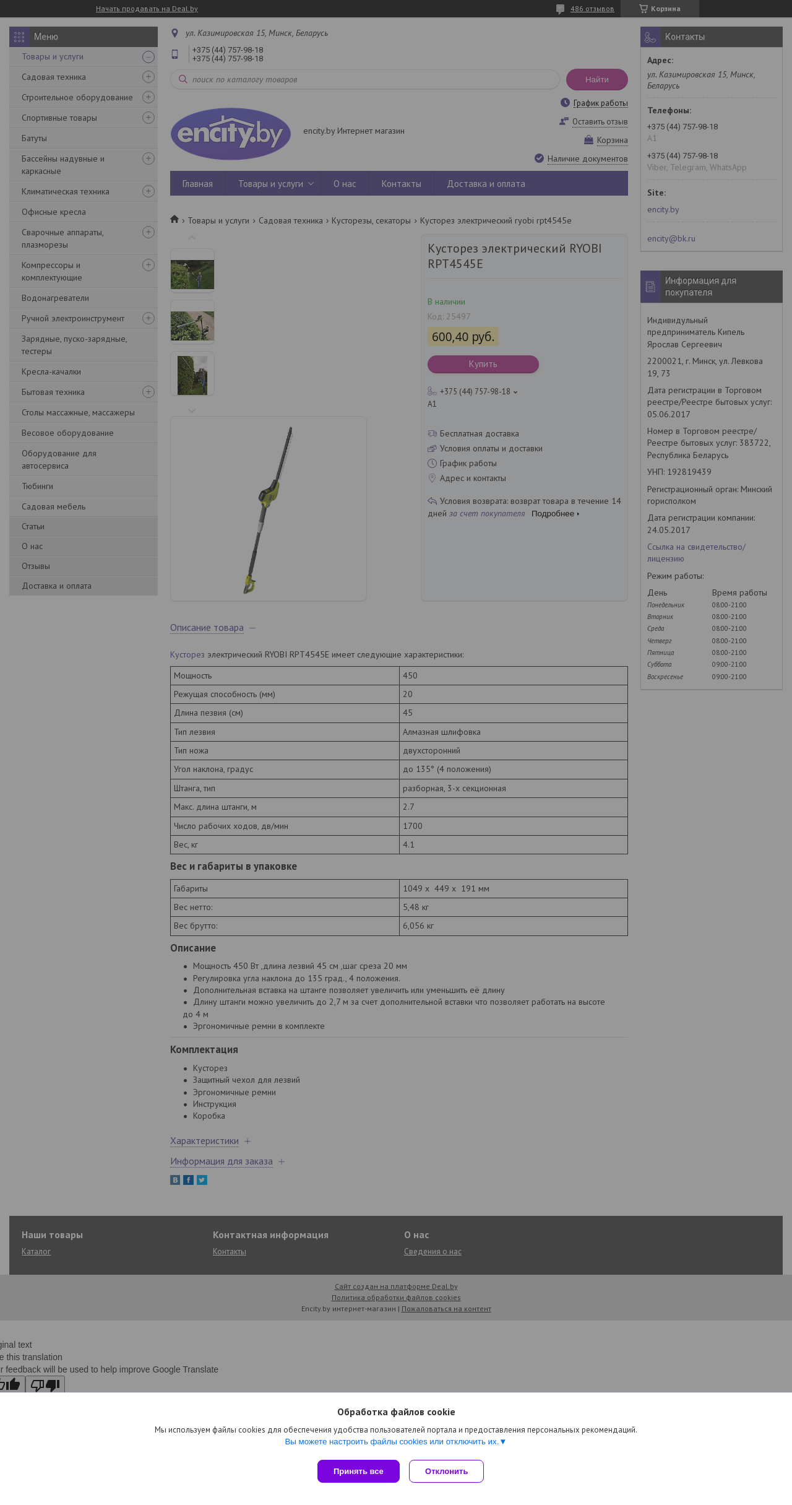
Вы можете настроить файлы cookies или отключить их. (392, 1444)
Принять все (359, 1471)
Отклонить (449, 1471)
